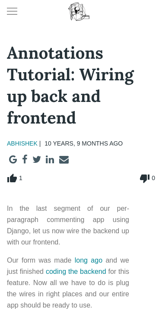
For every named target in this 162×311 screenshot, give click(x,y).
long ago (88, 260)
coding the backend (76, 271)
